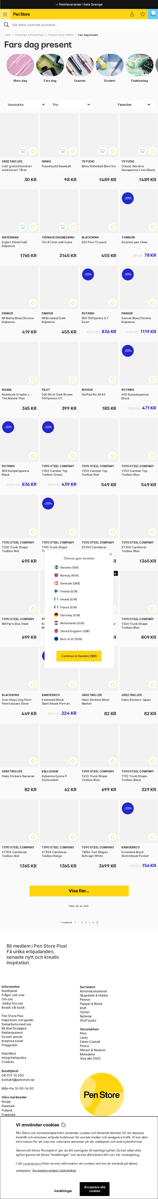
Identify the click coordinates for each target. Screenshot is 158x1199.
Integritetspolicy (14, 1058)
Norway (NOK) (66, 575)
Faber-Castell (90, 1042)
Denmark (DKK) (67, 583)
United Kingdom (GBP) (72, 631)
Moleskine (87, 1054)
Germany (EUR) (67, 615)
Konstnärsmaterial (93, 991)
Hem (7, 34)
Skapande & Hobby (94, 995)
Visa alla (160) (90, 1058)
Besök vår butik (13, 1007)
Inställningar (63, 1191)
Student (110, 68)
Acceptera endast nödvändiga (54, 1170)
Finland (7, 1110)
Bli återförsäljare (14, 1028)
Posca (84, 1046)
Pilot (83, 1033)
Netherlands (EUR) (69, 623)
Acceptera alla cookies (94, 1189)
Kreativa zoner (12, 1041)
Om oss (7, 999)
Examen (80, 68)
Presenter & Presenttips (29, 34)
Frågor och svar (13, 995)
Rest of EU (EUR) (68, 639)
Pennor (85, 1000)
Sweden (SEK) (66, 567)
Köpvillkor (9, 1053)
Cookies (8, 1062)
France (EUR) (65, 607)
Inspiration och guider (18, 1020)
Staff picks (88, 1020)
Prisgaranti (9, 1045)
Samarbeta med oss (16, 1024)
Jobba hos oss (12, 1003)
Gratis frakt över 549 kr (79, 4)
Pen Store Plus (12, 1016)
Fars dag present (88, 34)
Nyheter (86, 1016)
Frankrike (8, 1115)
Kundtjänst (9, 991)
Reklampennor (12, 1033)
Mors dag (20, 68)
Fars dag (50, 68)
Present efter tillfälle (61, 34)
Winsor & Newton (93, 1050)
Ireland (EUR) (65, 599)
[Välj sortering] (134, 105)
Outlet (85, 1012)
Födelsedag (139, 68)
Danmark (8, 1106)
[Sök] (79, 24)
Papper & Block (91, 1004)
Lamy (84, 1038)
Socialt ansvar (12, 1037)
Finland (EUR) (66, 591)
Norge (6, 1102)
